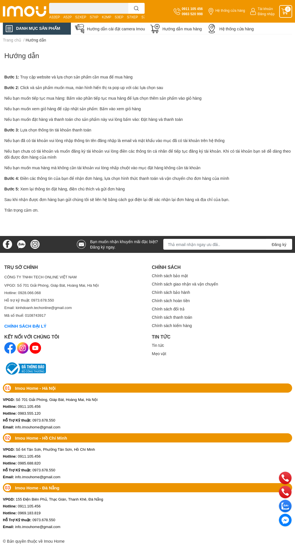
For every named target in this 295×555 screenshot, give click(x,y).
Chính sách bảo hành (171, 292)
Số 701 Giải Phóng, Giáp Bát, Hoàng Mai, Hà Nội (50, 399)
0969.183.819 (22, 513)
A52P (67, 17)
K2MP (106, 17)
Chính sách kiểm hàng (172, 325)
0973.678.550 (29, 420)
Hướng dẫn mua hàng (182, 28)
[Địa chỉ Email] (227, 244)
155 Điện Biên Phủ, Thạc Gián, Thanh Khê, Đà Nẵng (53, 499)
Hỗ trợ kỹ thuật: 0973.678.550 (29, 300)
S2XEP (80, 17)
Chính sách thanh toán (172, 317)
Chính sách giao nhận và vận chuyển (185, 284)
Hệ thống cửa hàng (230, 10)
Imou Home (54, 541)
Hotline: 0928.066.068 (22, 292)
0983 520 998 (192, 14)
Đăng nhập (266, 14)
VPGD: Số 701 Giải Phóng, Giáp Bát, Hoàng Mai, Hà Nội (51, 285)
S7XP (94, 17)
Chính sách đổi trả (168, 308)
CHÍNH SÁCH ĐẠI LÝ (25, 325)
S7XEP (132, 17)
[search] (136, 8)
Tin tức (158, 345)
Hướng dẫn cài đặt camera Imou (116, 28)
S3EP (119, 17)
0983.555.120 (22, 413)
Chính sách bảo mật (170, 275)
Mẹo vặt (159, 353)
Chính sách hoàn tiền (171, 300)
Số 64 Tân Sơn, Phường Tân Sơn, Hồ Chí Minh (49, 449)
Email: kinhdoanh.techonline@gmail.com (38, 307)
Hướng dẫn (21, 55)
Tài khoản (265, 9)
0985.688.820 (22, 463)
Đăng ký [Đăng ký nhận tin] (279, 244)
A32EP (54, 17)
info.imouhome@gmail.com (31, 427)
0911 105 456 (192, 9)
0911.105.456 (22, 406)
